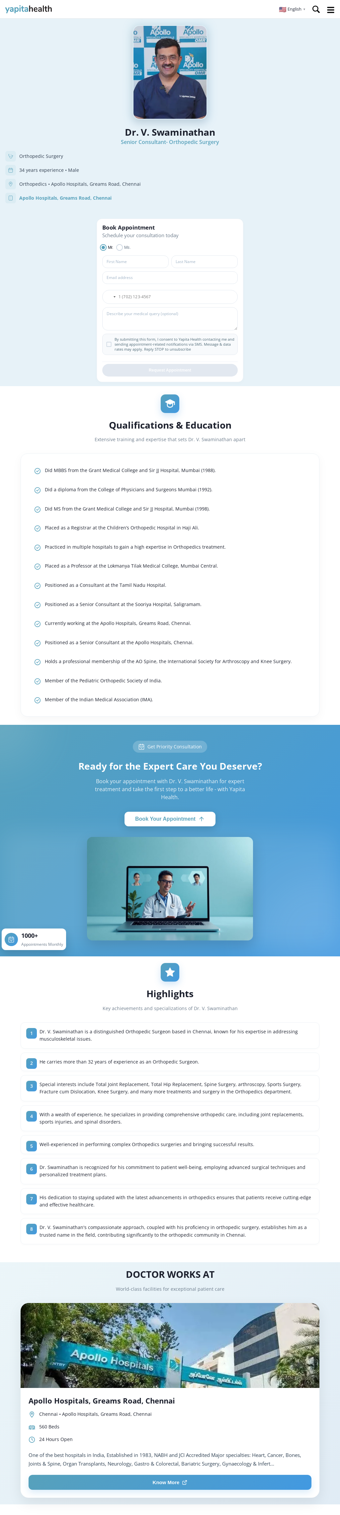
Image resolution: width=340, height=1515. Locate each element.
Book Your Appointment (170, 819)
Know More (170, 1482)
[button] (292, 9)
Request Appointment (170, 370)
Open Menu (331, 10)
